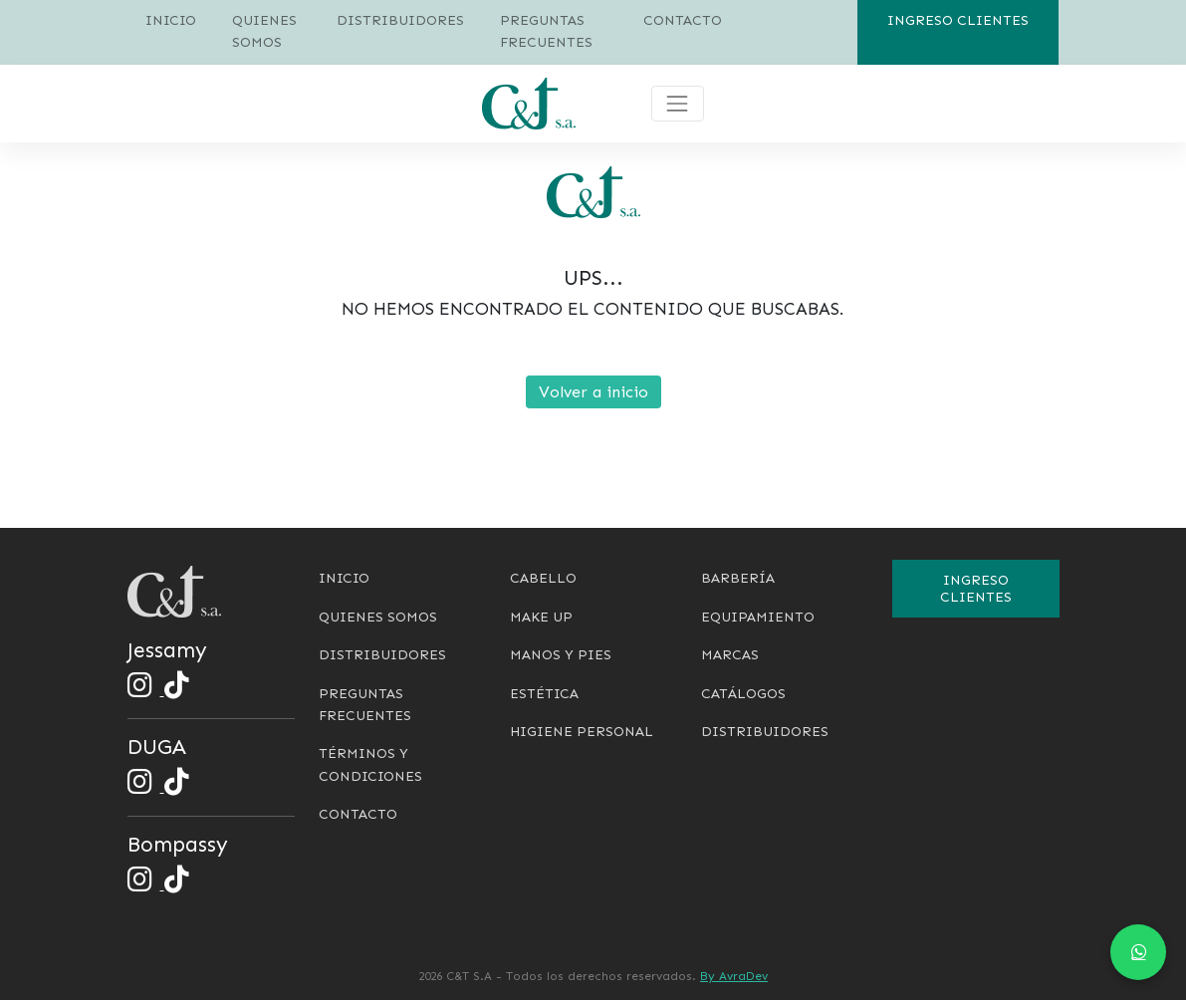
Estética (544, 693)
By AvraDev (734, 976)
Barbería (738, 578)
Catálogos (743, 693)
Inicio (170, 20)
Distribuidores (400, 20)
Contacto (682, 20)
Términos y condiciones (370, 764)
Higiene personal (581, 731)
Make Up (541, 617)
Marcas (730, 654)
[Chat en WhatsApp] (1138, 952)
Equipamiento (758, 617)
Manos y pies (560, 654)
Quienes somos (264, 31)
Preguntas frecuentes (546, 31)
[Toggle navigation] (677, 104)
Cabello (543, 578)
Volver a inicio (593, 391)
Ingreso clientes (958, 20)
